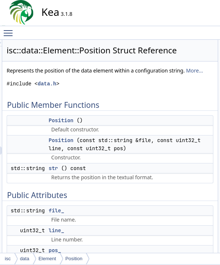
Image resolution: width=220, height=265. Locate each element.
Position (127, 155)
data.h (113, 110)
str (171, 68)
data (24, 258)
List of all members (182, 189)
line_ (174, 92)
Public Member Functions (188, 43)
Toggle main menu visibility (10, 29)
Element (47, 258)
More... (132, 96)
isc (8, 258)
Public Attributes (179, 76)
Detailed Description (183, 108)
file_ (173, 84)
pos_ (174, 100)
